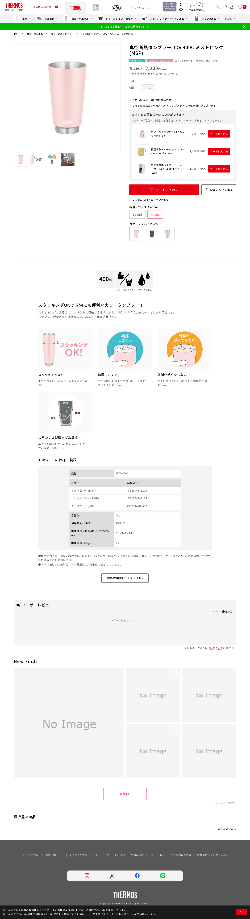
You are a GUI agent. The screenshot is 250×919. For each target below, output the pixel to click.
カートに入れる (219, 134)
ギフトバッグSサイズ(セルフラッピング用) (168, 133)
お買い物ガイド (54, 855)
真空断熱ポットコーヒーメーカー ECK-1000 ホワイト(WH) (167, 168)
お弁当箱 (45, 18)
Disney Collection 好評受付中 (170, 6)
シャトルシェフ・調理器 (115, 18)
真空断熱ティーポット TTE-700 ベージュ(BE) (167, 151)
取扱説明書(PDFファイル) (125, 578)
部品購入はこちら (43, 7)
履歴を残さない (227, 829)
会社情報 (120, 855)
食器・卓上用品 (76, 18)
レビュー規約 (157, 855)
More (125, 794)
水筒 (20, 18)
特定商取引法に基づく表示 (212, 855)
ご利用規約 (137, 855)
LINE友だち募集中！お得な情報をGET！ (125, 26)
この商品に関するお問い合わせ (150, 199)
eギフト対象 (136, 60)
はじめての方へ (31, 855)
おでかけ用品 (204, 18)
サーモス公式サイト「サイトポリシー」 (110, 914)
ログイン (215, 647)
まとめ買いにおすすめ (159, 60)
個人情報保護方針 (181, 855)
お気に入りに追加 (221, 190)
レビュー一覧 (101, 855)
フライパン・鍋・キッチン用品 (162, 18)
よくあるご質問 (78, 855)
